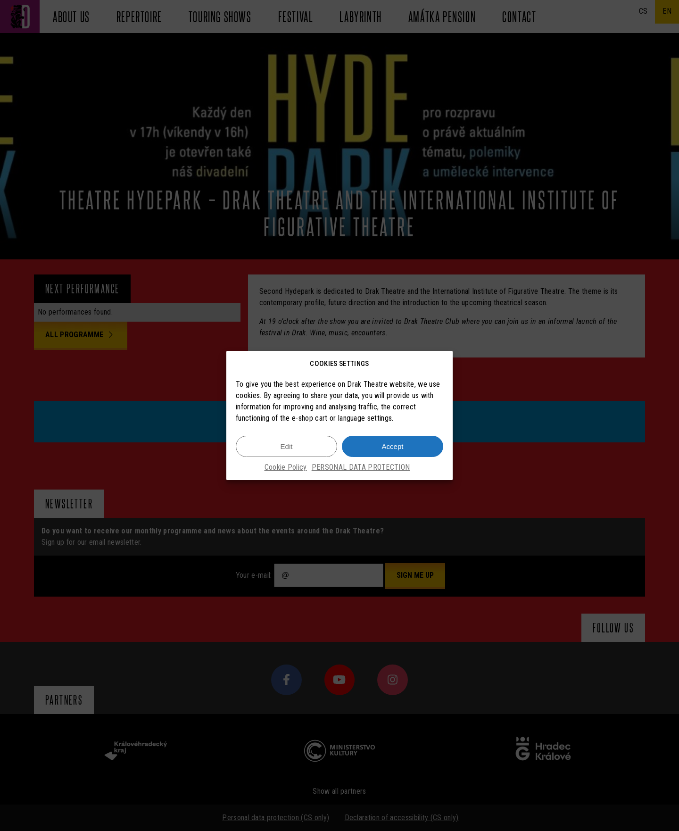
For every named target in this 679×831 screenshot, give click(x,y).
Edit (287, 446)
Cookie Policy (286, 467)
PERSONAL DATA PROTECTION (361, 467)
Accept (393, 446)
